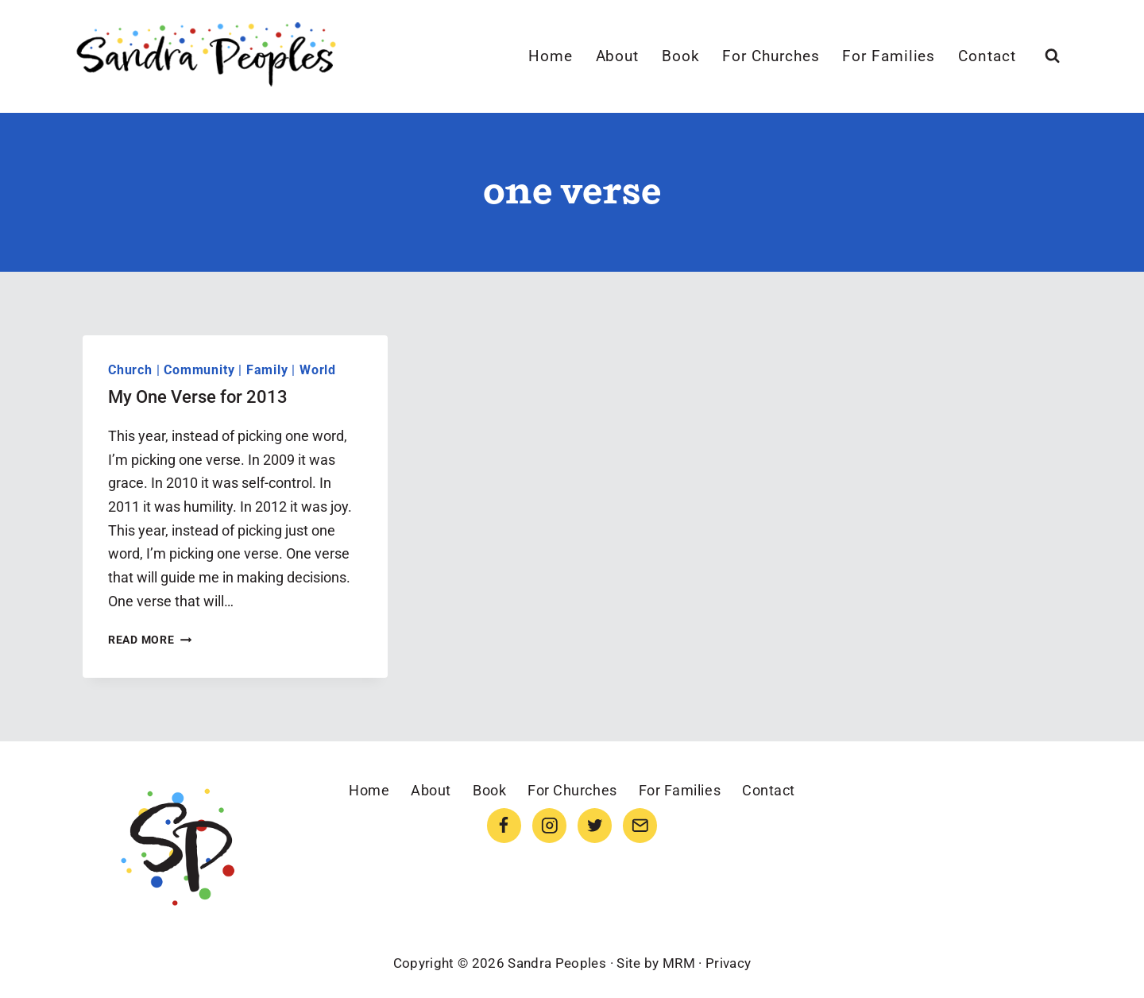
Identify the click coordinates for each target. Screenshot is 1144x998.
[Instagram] (549, 825)
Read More (149, 640)
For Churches (770, 56)
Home (550, 56)
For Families (888, 56)
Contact (987, 56)
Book (681, 56)
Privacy (728, 963)
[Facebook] (504, 825)
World (318, 369)
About (618, 56)
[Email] (640, 825)
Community (199, 369)
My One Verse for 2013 (198, 397)
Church (130, 369)
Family (267, 369)
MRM (679, 963)
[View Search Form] (1052, 56)
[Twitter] (595, 825)
